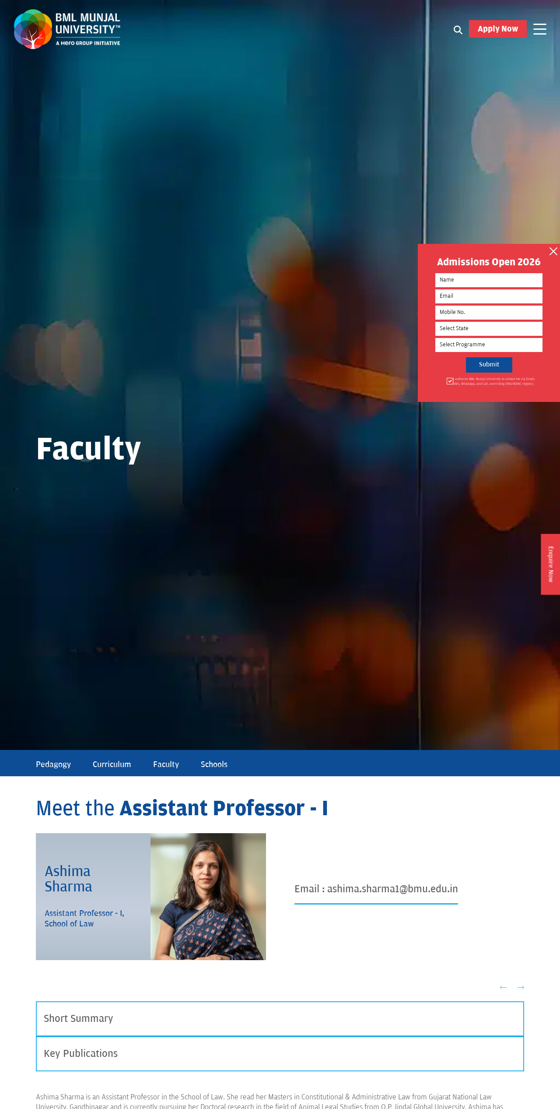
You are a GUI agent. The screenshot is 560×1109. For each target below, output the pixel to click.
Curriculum (112, 764)
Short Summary (78, 1019)
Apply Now (498, 29)
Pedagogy (53, 764)
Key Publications (81, 1054)
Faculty (166, 764)
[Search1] (458, 29)
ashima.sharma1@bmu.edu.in (392, 889)
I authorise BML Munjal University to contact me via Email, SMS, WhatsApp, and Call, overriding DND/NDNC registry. (493, 381)
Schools (214, 764)
